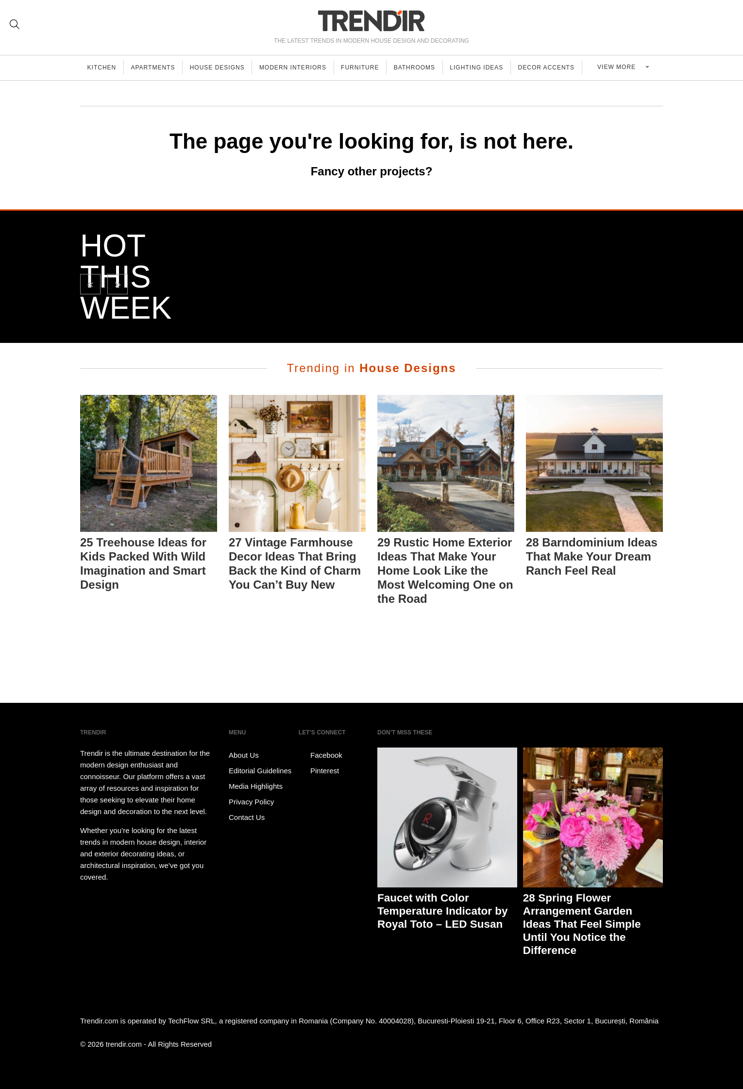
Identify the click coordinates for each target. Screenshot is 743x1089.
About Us (244, 755)
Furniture (366, 67)
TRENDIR (371, 21)
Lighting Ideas (485, 67)
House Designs (220, 67)
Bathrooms (421, 67)
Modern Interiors (297, 67)
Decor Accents (556, 67)
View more (623, 67)
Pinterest (319, 770)
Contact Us (247, 817)
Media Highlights (256, 786)
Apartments (155, 67)
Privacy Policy (251, 802)
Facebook (320, 755)
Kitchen (102, 67)
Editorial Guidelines (260, 770)
